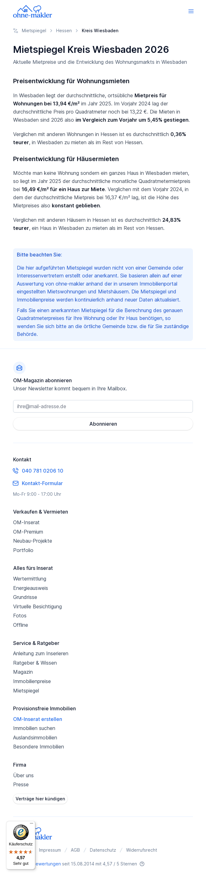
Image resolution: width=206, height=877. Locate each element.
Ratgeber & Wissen (35, 663)
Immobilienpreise (32, 681)
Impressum (50, 850)
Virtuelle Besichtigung (37, 606)
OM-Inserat (26, 522)
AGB (75, 850)
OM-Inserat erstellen (37, 719)
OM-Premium (28, 532)
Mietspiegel (26, 690)
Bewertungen (47, 863)
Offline (20, 625)
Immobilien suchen (34, 728)
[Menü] (31, 825)
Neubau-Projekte (32, 541)
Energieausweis (30, 588)
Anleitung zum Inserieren (40, 653)
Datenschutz (103, 850)
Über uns (23, 775)
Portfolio (23, 550)
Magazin (23, 672)
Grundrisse (25, 597)
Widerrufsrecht (141, 850)
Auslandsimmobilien (35, 737)
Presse (21, 784)
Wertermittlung (29, 578)
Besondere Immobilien (38, 746)
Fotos (20, 615)
